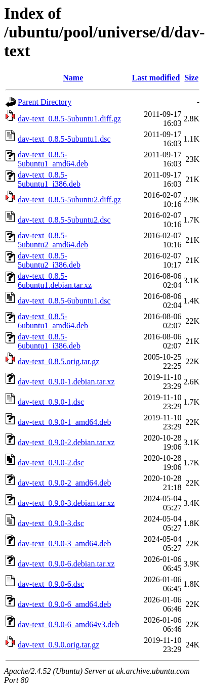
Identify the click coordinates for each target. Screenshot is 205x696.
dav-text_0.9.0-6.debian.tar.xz (66, 563)
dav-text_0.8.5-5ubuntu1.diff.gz (69, 118)
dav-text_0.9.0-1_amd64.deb (64, 422)
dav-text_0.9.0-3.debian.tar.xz (66, 503)
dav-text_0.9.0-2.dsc (51, 462)
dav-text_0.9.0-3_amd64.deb (64, 543)
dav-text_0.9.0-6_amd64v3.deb (68, 624)
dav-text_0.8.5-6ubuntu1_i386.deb (49, 341)
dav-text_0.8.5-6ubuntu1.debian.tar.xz (55, 280)
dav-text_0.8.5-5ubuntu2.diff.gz (69, 199)
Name (73, 77)
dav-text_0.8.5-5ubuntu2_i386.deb (49, 260)
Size (191, 77)
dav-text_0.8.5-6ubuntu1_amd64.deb (53, 321)
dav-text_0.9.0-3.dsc (51, 523)
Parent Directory (44, 102)
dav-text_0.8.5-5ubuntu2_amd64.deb (53, 240)
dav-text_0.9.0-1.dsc (51, 402)
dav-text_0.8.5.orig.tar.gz (58, 361)
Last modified (156, 77)
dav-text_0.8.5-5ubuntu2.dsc (64, 219)
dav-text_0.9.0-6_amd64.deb (64, 604)
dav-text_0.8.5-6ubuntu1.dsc (64, 300)
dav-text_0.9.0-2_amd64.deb (64, 482)
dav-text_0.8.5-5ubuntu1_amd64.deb (53, 159)
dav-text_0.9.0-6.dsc (51, 584)
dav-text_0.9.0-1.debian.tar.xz (66, 381)
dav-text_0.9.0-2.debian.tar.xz (66, 442)
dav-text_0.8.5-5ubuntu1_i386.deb (49, 179)
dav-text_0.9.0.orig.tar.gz (58, 644)
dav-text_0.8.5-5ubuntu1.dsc (64, 139)
